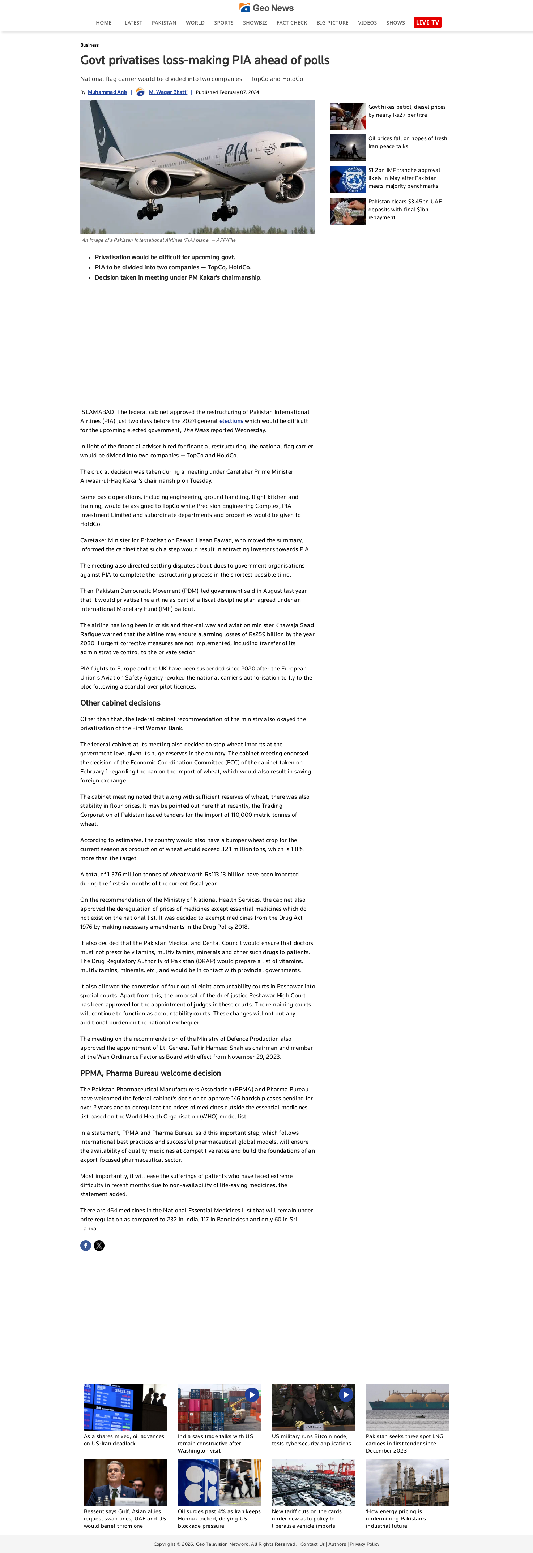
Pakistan (164, 22)
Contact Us (312, 1544)
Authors (337, 1544)
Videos (367, 22)
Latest (133, 22)
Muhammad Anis (107, 92)
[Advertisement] (198, 339)
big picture (333, 22)
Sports (224, 22)
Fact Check (292, 22)
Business (89, 45)
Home (103, 22)
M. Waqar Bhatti (168, 92)
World (195, 22)
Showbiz (255, 22)
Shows (396, 22)
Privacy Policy (364, 1544)
